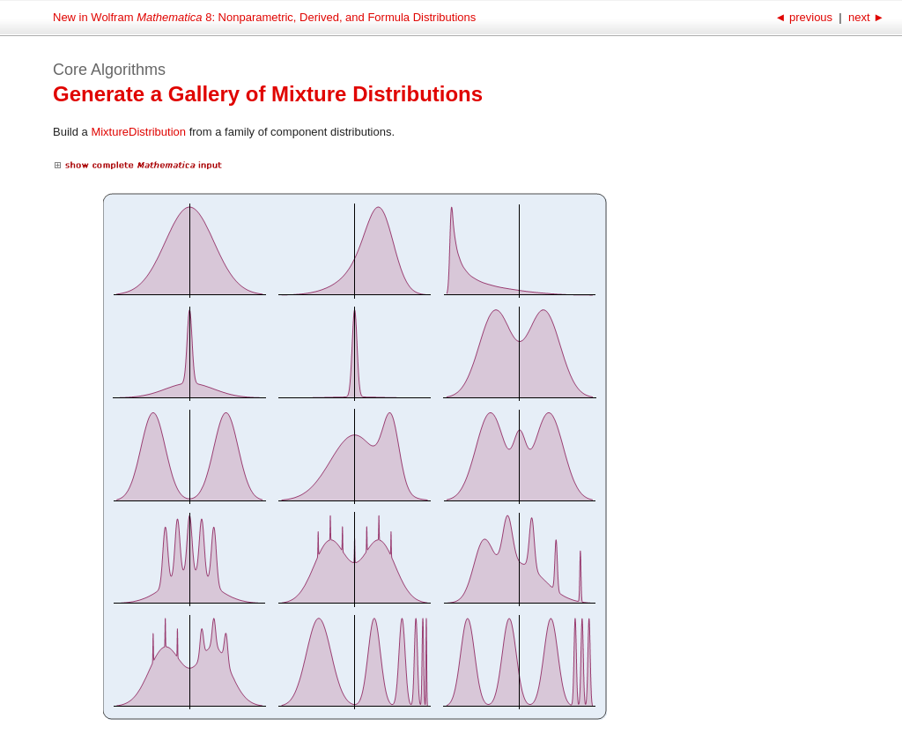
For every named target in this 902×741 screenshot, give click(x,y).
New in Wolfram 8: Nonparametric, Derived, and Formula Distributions (264, 17)
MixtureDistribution (138, 131)
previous (804, 17)
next (864, 17)
